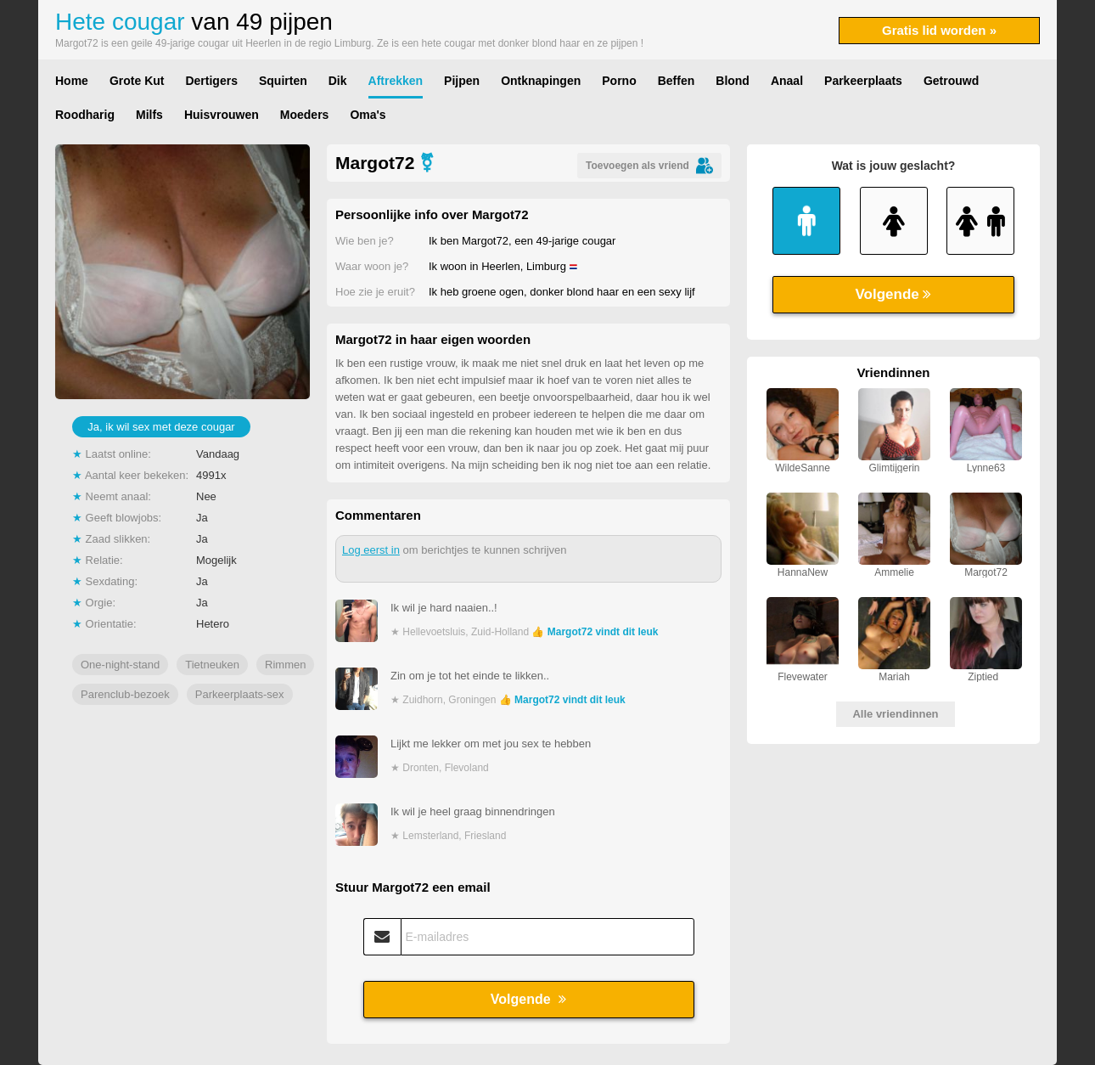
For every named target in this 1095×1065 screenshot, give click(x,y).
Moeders (304, 114)
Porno (619, 80)
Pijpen (462, 80)
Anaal (787, 80)
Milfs (149, 114)
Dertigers (211, 80)
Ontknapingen (541, 80)
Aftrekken (396, 80)
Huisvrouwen (221, 114)
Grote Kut (137, 80)
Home (71, 80)
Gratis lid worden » (939, 30)
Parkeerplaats (863, 80)
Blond (733, 80)
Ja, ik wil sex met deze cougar (160, 426)
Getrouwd (951, 80)
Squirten (283, 80)
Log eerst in (371, 550)
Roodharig (85, 114)
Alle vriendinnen (895, 713)
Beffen (676, 80)
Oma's (367, 114)
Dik (337, 80)
